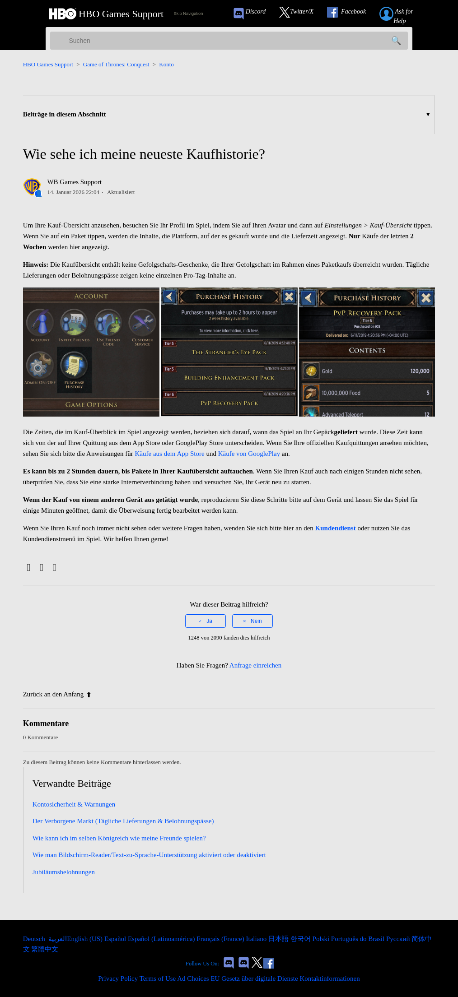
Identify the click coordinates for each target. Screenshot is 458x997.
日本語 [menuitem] (279, 938)
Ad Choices (193, 978)
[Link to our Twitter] (300, 14)
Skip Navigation (188, 13)
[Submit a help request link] (406, 14)
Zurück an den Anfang (57, 694)
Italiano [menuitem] (257, 938)
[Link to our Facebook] (351, 14)
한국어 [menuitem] (301, 938)
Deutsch (35, 938)
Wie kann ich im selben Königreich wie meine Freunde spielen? (119, 838)
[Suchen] (228, 41)
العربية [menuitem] (57, 938)
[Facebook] (28, 568)
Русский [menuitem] (398, 938)
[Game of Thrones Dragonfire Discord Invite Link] (243, 964)
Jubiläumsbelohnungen (64, 872)
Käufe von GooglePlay (249, 453)
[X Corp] (41, 568)
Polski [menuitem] (322, 938)
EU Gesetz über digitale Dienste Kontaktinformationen (285, 978)
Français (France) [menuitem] (221, 938)
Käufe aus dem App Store (170, 453)
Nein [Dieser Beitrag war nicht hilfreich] (256, 621)
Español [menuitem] (116, 938)
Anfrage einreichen (255, 665)
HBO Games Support (48, 64)
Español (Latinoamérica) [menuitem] (162, 938)
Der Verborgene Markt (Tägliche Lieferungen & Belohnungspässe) (123, 821)
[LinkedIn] (54, 568)
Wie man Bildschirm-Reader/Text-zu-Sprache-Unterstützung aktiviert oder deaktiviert (149, 854)
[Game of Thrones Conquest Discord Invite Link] (253, 14)
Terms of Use (158, 978)
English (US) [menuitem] (85, 938)
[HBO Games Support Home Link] (106, 13)
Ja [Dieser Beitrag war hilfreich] (209, 621)
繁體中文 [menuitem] (44, 949)
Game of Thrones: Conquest (116, 64)
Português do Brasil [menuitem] (358, 938)
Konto (166, 64)
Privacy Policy (118, 978)
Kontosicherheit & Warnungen (74, 804)
